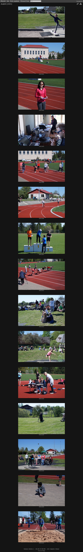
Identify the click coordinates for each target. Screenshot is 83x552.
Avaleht (3, 4)
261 (36, 549)
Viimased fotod (24, 1)
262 (38, 549)
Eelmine (31, 549)
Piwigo (43, 550)
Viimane (57, 549)
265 (45, 549)
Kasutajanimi (79, 1)
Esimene (26, 549)
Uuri (8, 1)
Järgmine (52, 549)
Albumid (3, 1)
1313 (48, 549)
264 (42, 549)
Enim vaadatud (14, 1)
